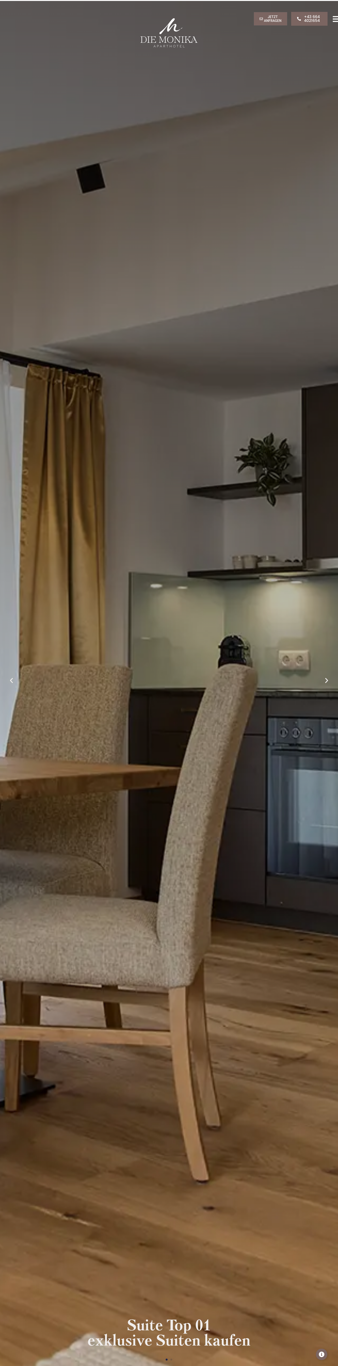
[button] (14, 680)
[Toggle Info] (321, 1354)
